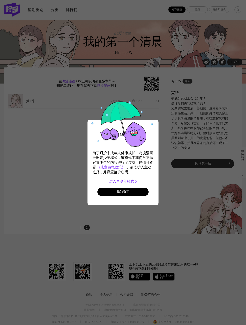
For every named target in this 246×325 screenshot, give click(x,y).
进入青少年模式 (123, 181)
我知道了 (123, 191)
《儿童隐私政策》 (111, 167)
